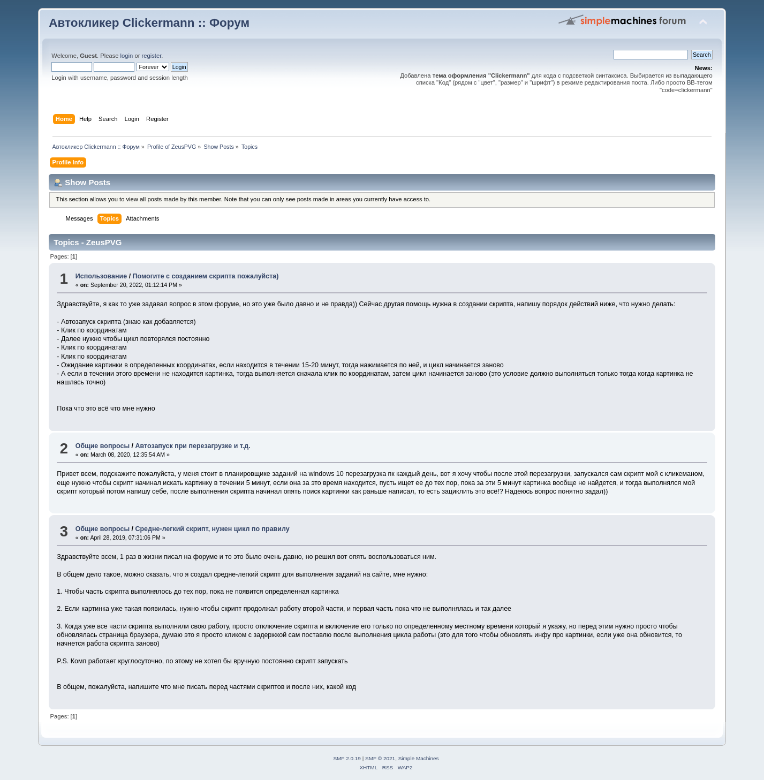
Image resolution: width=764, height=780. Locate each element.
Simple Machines (418, 758)
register (152, 55)
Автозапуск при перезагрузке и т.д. (192, 446)
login (126, 55)
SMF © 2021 (380, 758)
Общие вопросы (102, 446)
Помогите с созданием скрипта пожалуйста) (206, 276)
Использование (101, 276)
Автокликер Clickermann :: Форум (149, 22)
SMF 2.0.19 (347, 758)
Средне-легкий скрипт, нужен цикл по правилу (212, 529)
